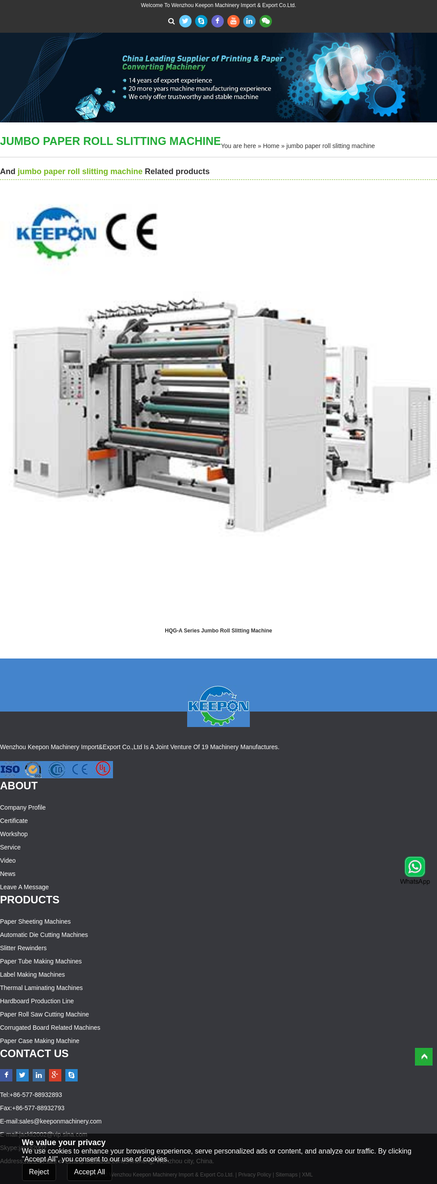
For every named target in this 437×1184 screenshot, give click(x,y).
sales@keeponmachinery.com (60, 1121)
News (7, 873)
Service (10, 847)
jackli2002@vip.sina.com (53, 1134)
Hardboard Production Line (37, 1001)
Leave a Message (24, 887)
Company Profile (23, 807)
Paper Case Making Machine (39, 1040)
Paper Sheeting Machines (35, 921)
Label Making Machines (32, 974)
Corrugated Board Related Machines (50, 1027)
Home (271, 145)
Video (8, 860)
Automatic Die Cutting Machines (44, 934)
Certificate (14, 820)
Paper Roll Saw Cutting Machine (44, 1014)
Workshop (14, 834)
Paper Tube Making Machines (41, 961)
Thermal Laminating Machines (41, 987)
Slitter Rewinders (23, 948)
